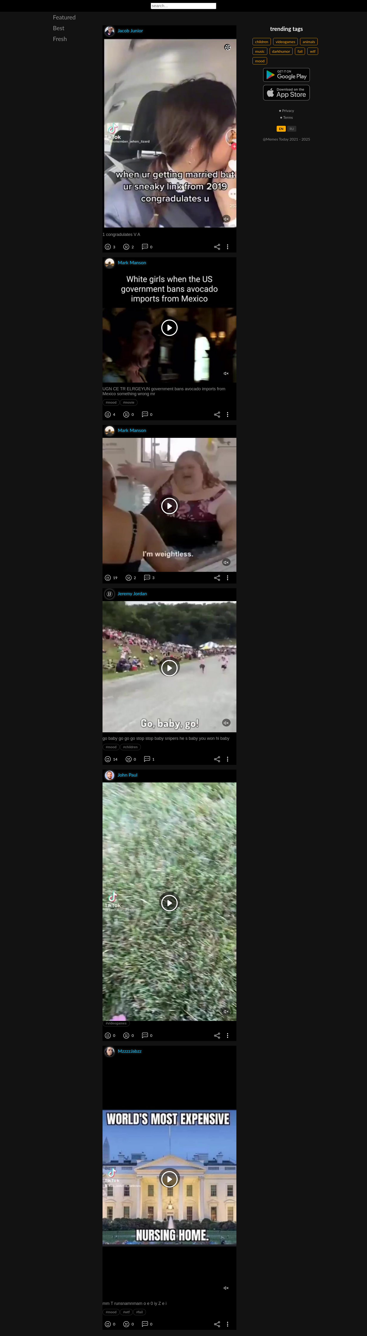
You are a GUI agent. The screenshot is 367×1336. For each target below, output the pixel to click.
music (260, 51)
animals (309, 41)
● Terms (286, 117)
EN (281, 129)
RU (292, 129)
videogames (285, 41)
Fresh (60, 38)
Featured (64, 17)
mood (259, 61)
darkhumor (281, 51)
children (261, 41)
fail (299, 51)
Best (58, 27)
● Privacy (286, 110)
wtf (313, 51)
